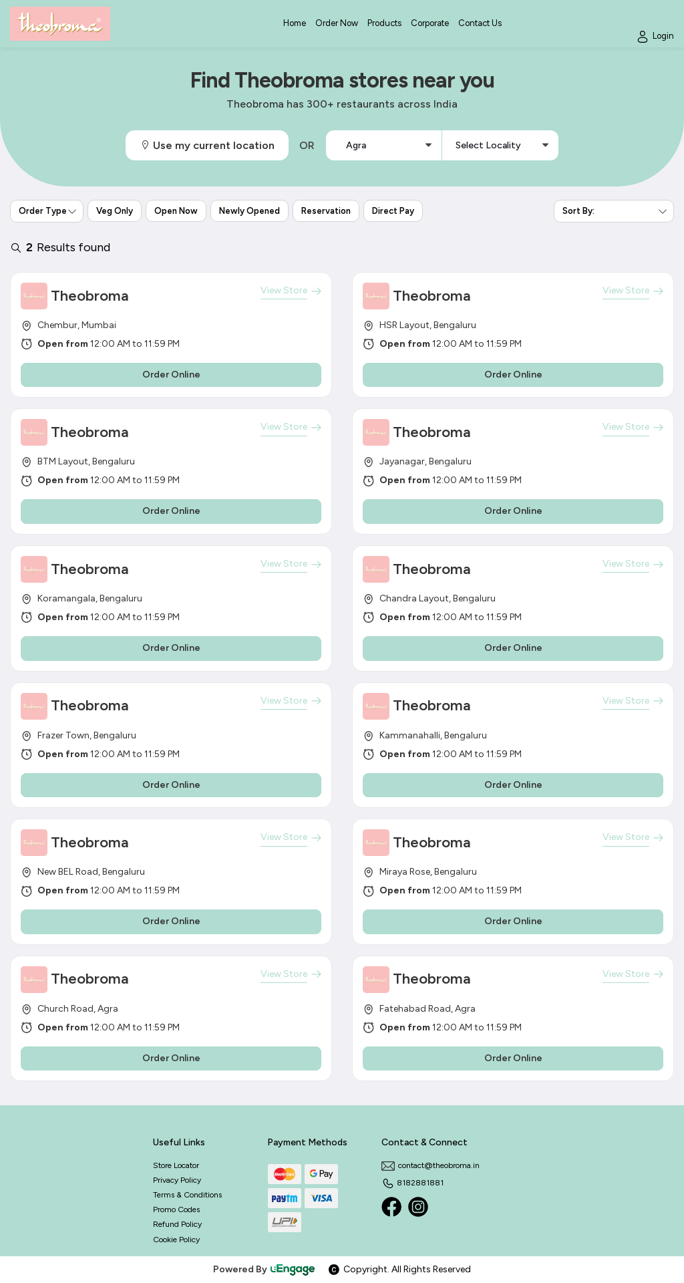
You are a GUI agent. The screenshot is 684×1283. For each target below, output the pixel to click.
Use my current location (207, 145)
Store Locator (176, 1165)
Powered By (264, 1269)
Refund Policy (177, 1224)
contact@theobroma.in (430, 1165)
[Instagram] (418, 1207)
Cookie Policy (176, 1239)
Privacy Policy (177, 1180)
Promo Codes (176, 1209)
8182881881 (412, 1182)
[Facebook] (391, 1207)
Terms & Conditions (187, 1194)
